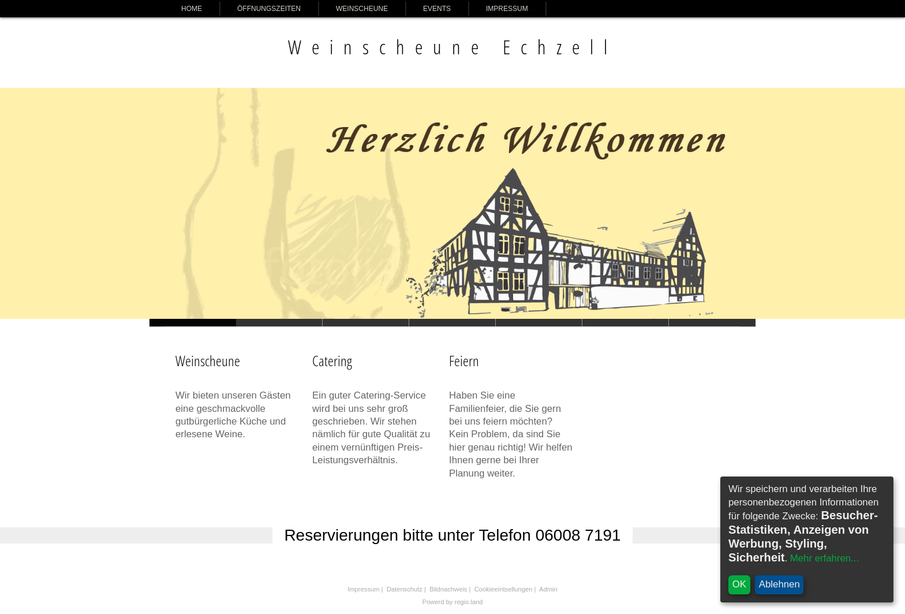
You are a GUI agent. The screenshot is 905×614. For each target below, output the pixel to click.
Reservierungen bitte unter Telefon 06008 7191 (452, 535)
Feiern (464, 360)
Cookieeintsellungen (503, 589)
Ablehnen (779, 584)
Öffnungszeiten (269, 9)
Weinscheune (362, 9)
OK (739, 584)
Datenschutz (404, 589)
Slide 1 (279, 322)
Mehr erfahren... (824, 558)
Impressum (507, 9)
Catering (332, 360)
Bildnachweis (448, 589)
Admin (548, 589)
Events (437, 9)
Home (191, 9)
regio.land (468, 601)
